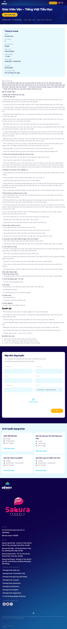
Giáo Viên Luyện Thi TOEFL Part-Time (48, 458)
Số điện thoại (9, 385)
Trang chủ (6, 20)
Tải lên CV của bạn (33, 402)
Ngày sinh (38, 366)
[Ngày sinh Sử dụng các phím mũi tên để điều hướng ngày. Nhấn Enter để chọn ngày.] (48, 371)
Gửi (57, 411)
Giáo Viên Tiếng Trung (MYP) (13, 458)
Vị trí (37, 385)
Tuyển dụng (17, 20)
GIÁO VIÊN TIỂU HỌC (10, 436)
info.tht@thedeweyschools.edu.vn (13, 530)
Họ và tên (8, 366)
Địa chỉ (7, 376)
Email (37, 376)
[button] (9, 448)
